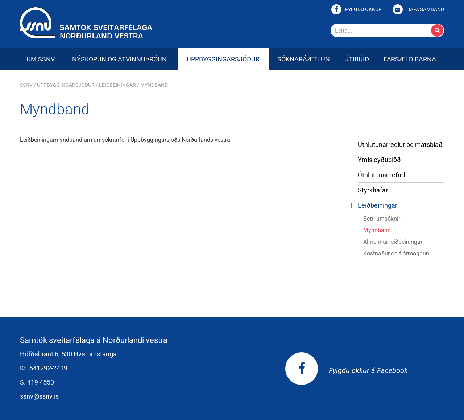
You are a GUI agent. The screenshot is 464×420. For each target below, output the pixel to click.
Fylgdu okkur (363, 9)
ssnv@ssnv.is (39, 396)
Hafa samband (425, 9)
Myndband (154, 85)
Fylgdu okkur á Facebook (346, 370)
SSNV (26, 85)
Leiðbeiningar (117, 85)
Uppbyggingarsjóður (66, 85)
